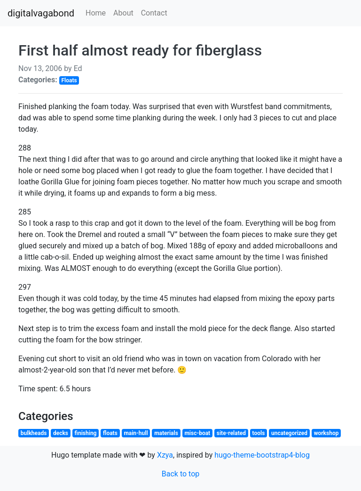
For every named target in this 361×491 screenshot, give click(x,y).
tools (258, 433)
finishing (86, 433)
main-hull (136, 433)
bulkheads (34, 433)
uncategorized (289, 433)
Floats (69, 80)
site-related (231, 433)
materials (166, 433)
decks (60, 433)
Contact (154, 12)
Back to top (180, 473)
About (123, 12)
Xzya (165, 455)
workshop (326, 433)
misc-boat (197, 433)
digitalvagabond (41, 13)
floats (110, 433)
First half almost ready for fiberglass (140, 50)
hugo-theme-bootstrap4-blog (262, 455)
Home (96, 12)
